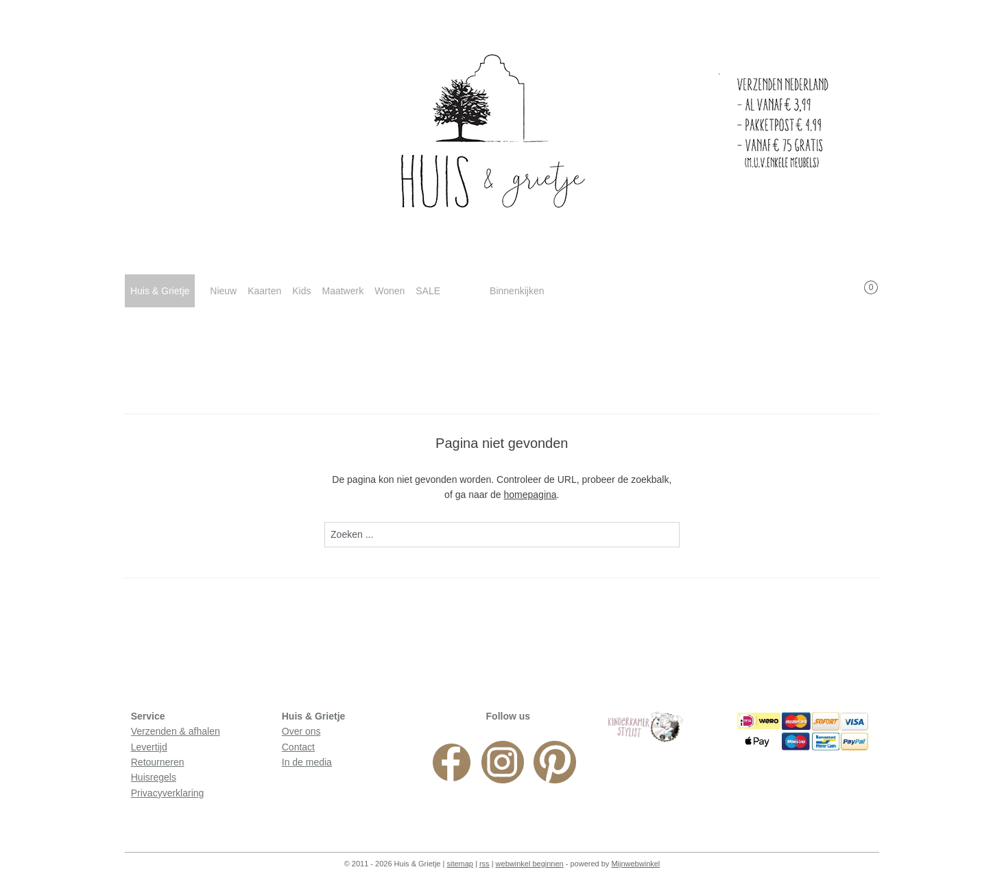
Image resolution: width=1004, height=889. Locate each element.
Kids (301, 290)
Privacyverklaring (167, 792)
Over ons (301, 731)
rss (484, 864)
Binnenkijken (517, 290)
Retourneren (157, 762)
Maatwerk (342, 290)
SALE (428, 290)
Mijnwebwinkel (635, 864)
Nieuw (223, 290)
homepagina (530, 494)
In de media (307, 762)
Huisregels (153, 777)
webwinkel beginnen (530, 864)
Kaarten (264, 290)
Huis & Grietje (159, 290)
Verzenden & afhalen (175, 731)
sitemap (459, 864)
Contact (298, 747)
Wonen (389, 290)
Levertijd (149, 747)
